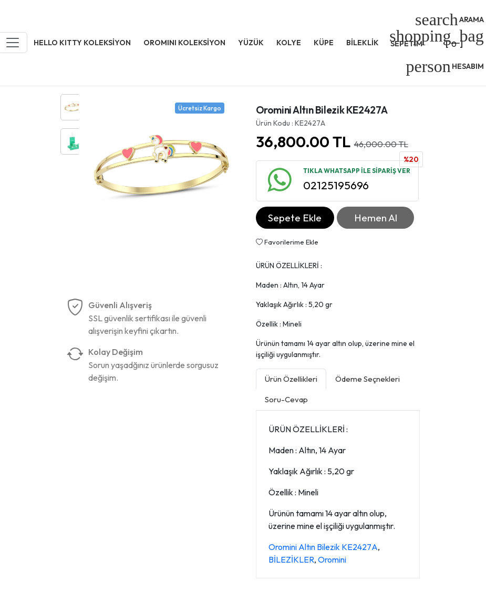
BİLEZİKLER (291, 559)
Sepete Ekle (295, 217)
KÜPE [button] (324, 42)
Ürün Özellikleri (291, 379)
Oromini (332, 559)
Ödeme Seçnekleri (367, 379)
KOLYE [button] (288, 42)
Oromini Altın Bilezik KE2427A (323, 547)
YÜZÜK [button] (251, 42)
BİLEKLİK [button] (362, 42)
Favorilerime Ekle (287, 242)
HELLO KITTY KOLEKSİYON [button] (82, 42)
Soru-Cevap (286, 399)
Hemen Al (375, 217)
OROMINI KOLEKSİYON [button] (184, 42)
